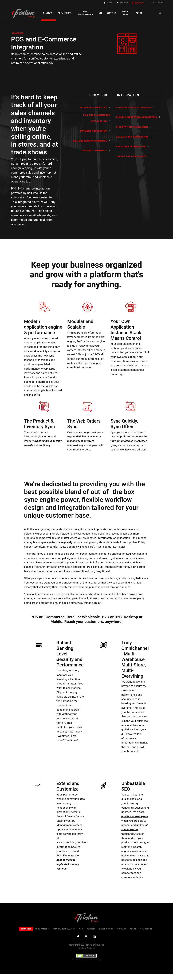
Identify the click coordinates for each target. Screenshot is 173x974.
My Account (139, 3)
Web (101, 13)
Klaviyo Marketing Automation (136, 117)
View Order (124, 3)
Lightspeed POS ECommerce (133, 107)
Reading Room (126, 13)
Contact (109, 3)
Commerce (48, 13)
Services (111, 13)
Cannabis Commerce (94, 150)
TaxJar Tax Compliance (131, 156)
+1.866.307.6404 (156, 3)
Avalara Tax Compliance (132, 136)
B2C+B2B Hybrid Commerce (90, 140)
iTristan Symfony (92, 959)
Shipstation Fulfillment (132, 127)
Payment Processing (93, 131)
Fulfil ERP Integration (131, 146)
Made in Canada (87, 948)
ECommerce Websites (93, 107)
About (139, 13)
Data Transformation (85, 13)
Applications (65, 13)
